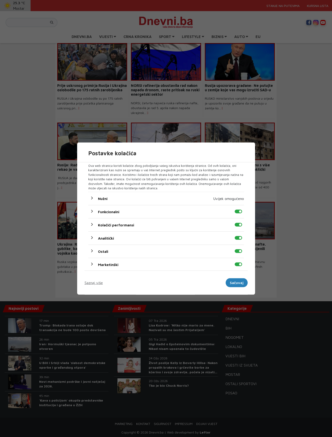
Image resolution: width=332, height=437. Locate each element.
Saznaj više (94, 283)
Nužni (103, 198)
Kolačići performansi (116, 225)
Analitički (106, 238)
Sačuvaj (236, 283)
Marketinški (108, 264)
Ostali (103, 251)
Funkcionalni (108, 211)
